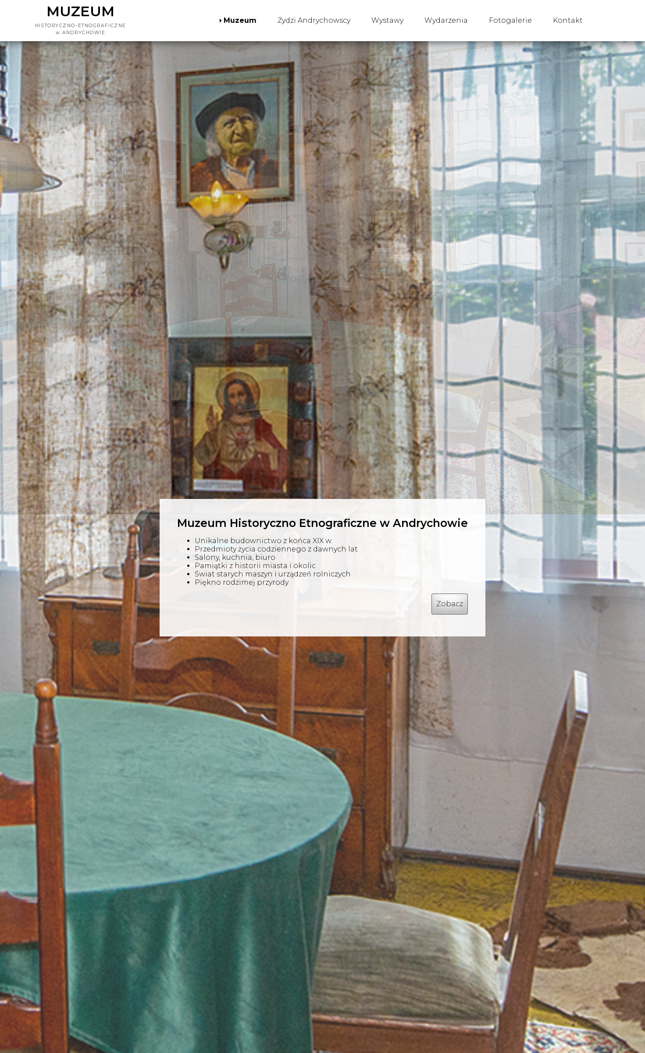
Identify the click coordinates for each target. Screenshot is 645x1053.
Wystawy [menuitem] (387, 20)
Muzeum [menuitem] (240, 20)
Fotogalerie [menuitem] (510, 20)
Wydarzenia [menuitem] (446, 20)
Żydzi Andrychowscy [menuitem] (314, 20)
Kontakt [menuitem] (568, 20)
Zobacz (449, 604)
